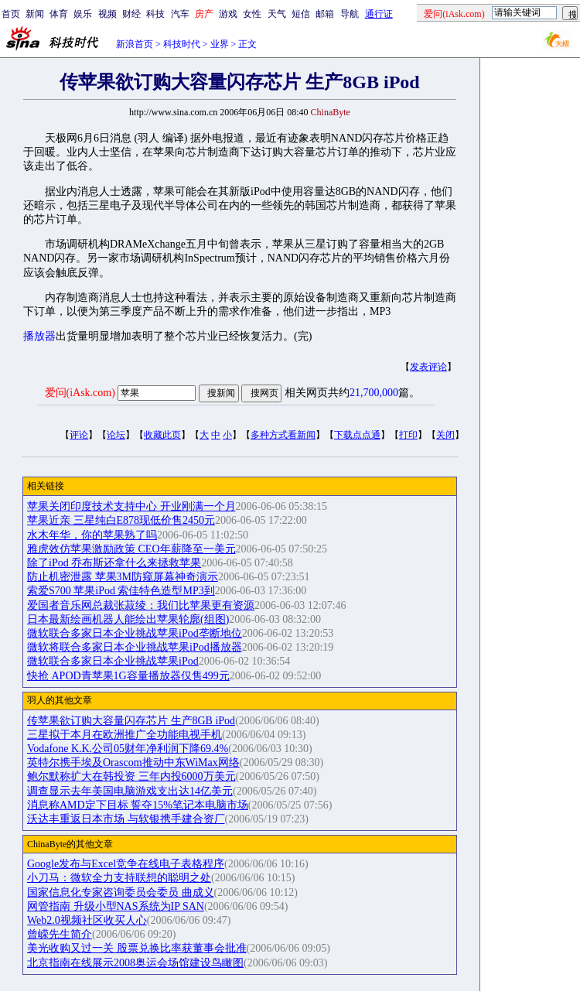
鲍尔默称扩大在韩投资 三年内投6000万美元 (131, 776)
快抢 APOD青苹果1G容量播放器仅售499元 (128, 676)
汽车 (180, 14)
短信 (301, 14)
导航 (349, 14)
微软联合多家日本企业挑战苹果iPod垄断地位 (134, 633)
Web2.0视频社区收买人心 (87, 920)
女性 (252, 14)
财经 (131, 14)
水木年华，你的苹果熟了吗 (92, 535)
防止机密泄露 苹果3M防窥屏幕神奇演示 (122, 577)
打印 (408, 434)
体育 (58, 14)
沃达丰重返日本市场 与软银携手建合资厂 (126, 819)
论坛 (116, 434)
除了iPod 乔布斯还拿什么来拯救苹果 (114, 563)
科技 (155, 14)
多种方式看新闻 (283, 434)
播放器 (39, 336)
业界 (219, 44)
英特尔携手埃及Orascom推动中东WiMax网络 (133, 762)
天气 (277, 14)
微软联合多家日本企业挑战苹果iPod (113, 661)
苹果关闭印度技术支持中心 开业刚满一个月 (131, 506)
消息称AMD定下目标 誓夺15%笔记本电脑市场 (137, 805)
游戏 (228, 14)
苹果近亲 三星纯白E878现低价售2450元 (121, 520)
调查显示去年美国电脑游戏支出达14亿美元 (130, 791)
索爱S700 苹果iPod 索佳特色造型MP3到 (121, 591)
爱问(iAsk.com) (80, 392)
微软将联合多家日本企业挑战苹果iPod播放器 (134, 647)
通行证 (379, 14)
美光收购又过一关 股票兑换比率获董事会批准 (137, 948)
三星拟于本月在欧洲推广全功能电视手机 (124, 734)
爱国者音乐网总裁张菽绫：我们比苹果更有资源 (140, 605)
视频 (107, 14)
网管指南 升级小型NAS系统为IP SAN (115, 906)
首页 (11, 14)
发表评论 (428, 366)
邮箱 (325, 14)
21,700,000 (374, 392)
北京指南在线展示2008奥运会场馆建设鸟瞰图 (135, 963)
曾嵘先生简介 (59, 934)
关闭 (445, 434)
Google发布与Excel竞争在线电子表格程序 (125, 864)
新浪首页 (134, 44)
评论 (79, 434)
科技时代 (181, 44)
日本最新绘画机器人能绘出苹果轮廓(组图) (128, 619)
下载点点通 (357, 434)
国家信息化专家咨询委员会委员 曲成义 (120, 892)
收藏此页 (162, 434)
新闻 (35, 14)
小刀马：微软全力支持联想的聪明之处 (119, 878)
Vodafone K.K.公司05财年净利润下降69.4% (127, 748)
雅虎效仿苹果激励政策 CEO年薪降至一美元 (131, 549)
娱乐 (82, 14)
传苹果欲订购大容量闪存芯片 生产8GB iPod (131, 721)
